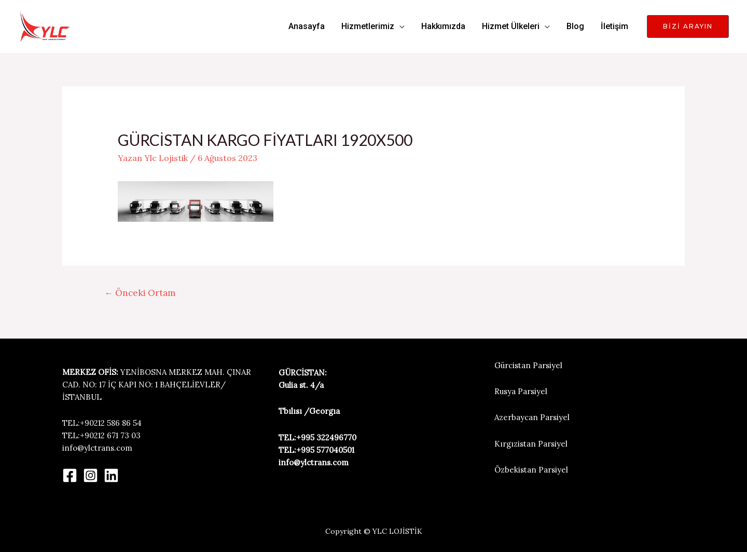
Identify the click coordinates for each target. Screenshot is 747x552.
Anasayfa (306, 26)
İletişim (614, 26)
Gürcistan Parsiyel (528, 365)
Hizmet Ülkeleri (511, 26)
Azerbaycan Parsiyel (532, 417)
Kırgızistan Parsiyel (531, 444)
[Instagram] (90, 475)
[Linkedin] (111, 475)
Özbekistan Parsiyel (531, 470)
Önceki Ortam (139, 293)
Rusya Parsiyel (520, 391)
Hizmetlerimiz (367, 26)
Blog (575, 26)
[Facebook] (69, 475)
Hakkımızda (443, 26)
